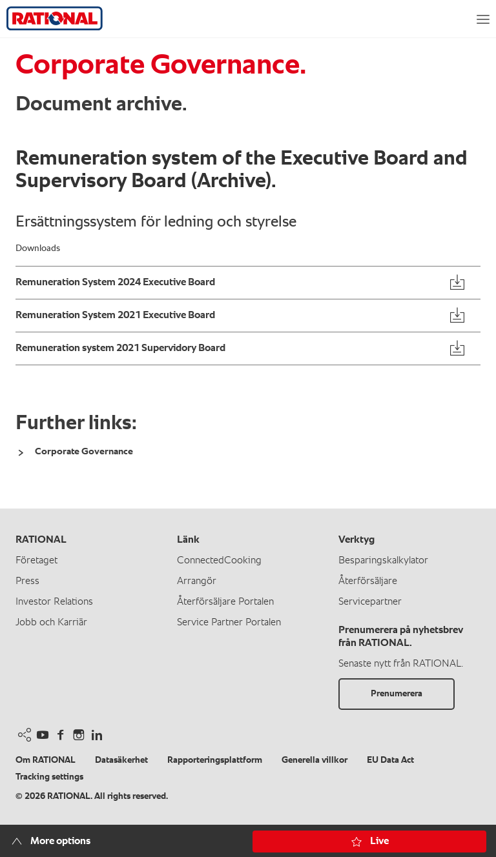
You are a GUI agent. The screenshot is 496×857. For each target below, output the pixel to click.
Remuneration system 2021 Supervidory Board (120, 348)
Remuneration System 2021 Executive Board (115, 315)
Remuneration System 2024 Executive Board (115, 282)
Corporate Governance (84, 451)
